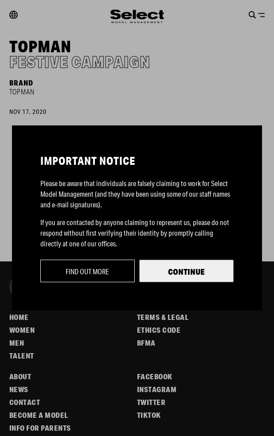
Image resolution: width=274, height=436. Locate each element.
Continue (186, 271)
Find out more (87, 271)
